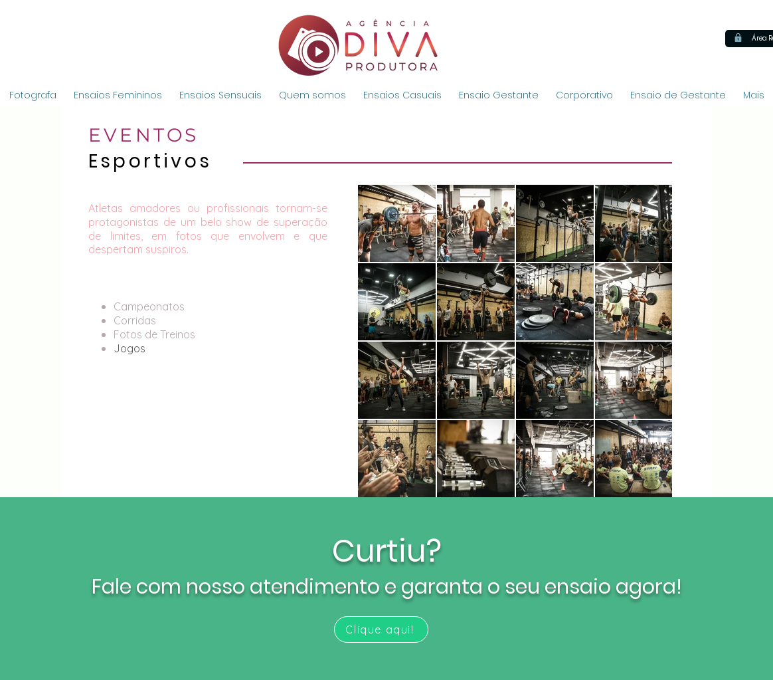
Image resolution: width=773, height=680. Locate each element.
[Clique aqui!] (381, 629)
